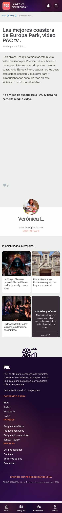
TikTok (7, 407)
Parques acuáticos (14, 430)
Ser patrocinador (13, 449)
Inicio (4, 16)
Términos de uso (13, 458)
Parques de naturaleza (16, 435)
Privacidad (9, 463)
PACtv (7, 416)
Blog (12, 16)
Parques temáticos (14, 426)
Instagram (9, 411)
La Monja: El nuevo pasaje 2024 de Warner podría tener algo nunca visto (16, 284)
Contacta (9, 454)
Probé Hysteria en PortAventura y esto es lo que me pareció (44, 282)
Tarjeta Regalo (12, 439)
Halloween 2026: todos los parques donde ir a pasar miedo (15, 327)
